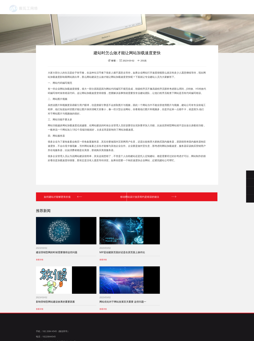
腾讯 (44, 330)
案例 (137, 10)
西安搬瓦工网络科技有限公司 (25, 8)
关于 (92, 9)
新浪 (51, 330)
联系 (152, 10)
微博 (63, 330)
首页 (78, 9)
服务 (108, 9)
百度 (38, 330)
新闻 (122, 9)
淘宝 (57, 330)
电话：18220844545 (46, 314)
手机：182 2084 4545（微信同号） (53, 309)
